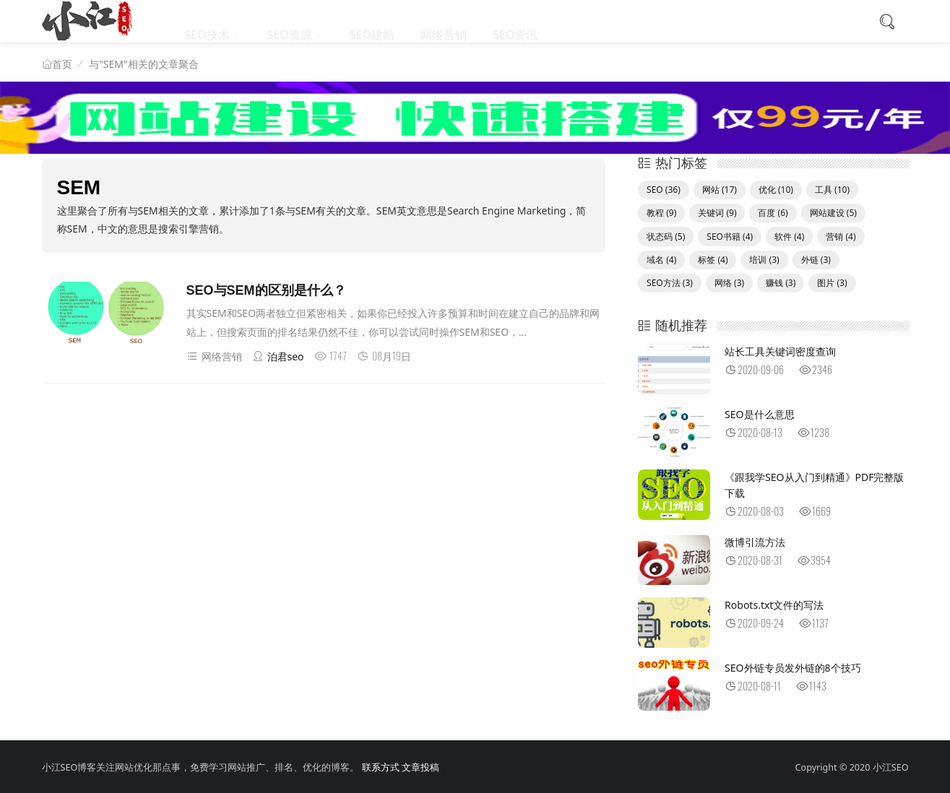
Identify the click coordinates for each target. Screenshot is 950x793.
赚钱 (780, 283)
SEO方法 (670, 283)
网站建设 (833, 213)
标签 (712, 260)
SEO (664, 189)
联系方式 (381, 767)
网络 (729, 283)
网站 (719, 189)
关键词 (717, 213)
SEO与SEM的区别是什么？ (266, 290)
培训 (764, 260)
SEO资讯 (515, 22)
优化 (776, 189)
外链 (816, 260)
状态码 (666, 236)
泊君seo (278, 356)
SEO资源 (289, 22)
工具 (832, 189)
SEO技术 (207, 22)
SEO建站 (372, 22)
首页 (62, 64)
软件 (789, 236)
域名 (661, 260)
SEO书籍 (730, 236)
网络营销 (443, 22)
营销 (840, 236)
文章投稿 (420, 767)
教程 (661, 213)
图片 (832, 283)
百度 (772, 213)
